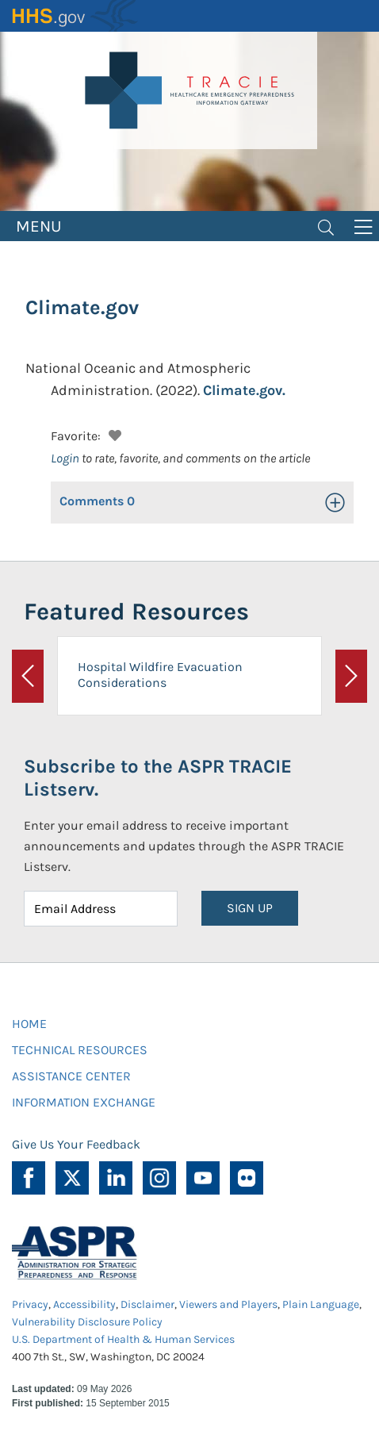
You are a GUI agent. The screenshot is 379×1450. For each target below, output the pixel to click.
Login (65, 458)
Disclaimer (147, 1304)
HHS (75, 16)
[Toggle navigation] (326, 226)
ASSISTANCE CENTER (71, 1076)
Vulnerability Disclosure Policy (87, 1322)
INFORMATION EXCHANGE (83, 1102)
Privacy (30, 1304)
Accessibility (84, 1304)
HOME (29, 1023)
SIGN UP (250, 907)
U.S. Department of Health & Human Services (123, 1339)
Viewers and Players (228, 1304)
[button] (113, 433)
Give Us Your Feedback (76, 1144)
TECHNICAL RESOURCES (79, 1049)
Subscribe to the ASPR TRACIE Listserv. (158, 777)
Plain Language (320, 1304)
